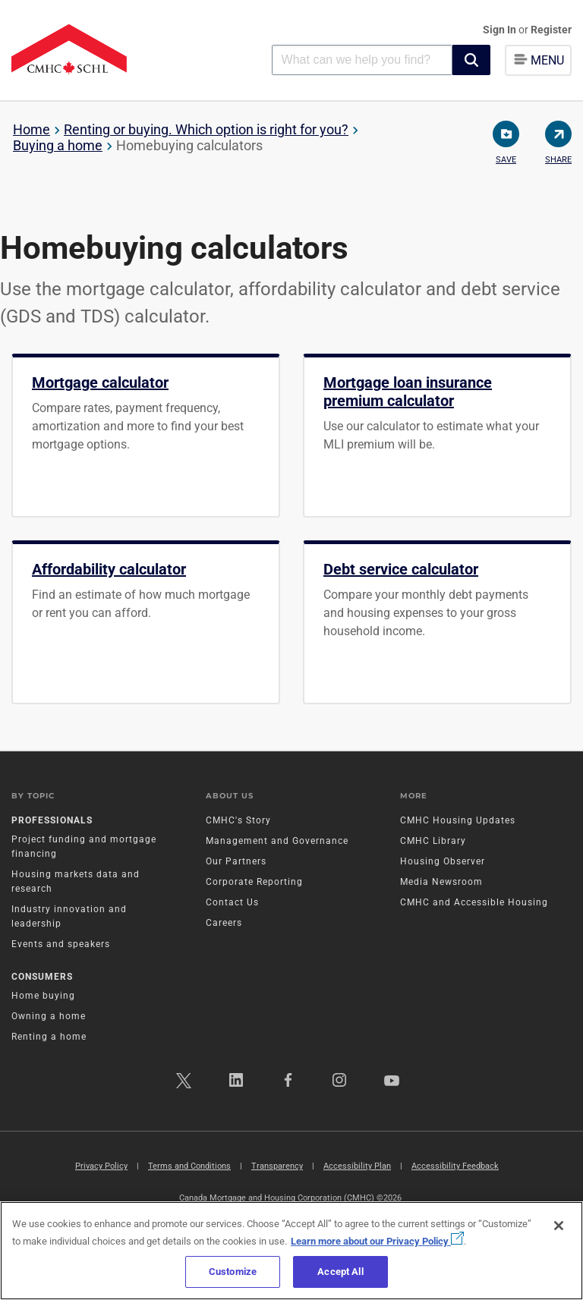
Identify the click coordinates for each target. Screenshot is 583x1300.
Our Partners (236, 861)
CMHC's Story (238, 820)
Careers (224, 923)
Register (551, 30)
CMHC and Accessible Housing (474, 902)
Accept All (340, 1271)
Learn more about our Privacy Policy (377, 1241)
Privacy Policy (101, 1166)
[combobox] (362, 60)
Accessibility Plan (357, 1166)
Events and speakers (60, 944)
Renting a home (49, 1036)
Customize (233, 1271)
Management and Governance (277, 841)
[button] (471, 60)
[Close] (558, 1225)
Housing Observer (442, 861)
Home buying (43, 995)
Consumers (42, 976)
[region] (291, 1250)
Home (31, 129)
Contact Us (232, 902)
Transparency (277, 1166)
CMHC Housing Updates (457, 820)
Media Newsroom (441, 882)
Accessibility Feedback (455, 1166)
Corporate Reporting (254, 882)
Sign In (500, 30)
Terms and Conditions (189, 1166)
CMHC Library (433, 841)
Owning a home (48, 1016)
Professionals (52, 820)
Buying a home (57, 145)
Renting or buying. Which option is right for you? (206, 129)
